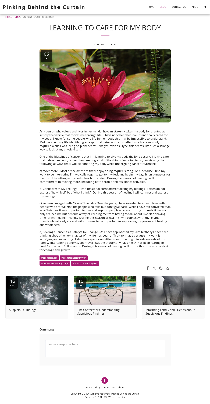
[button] (204, 7)
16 (12, 282)
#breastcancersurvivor (73, 257)
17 (149, 282)
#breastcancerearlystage (55, 263)
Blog (17, 16)
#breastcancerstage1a (85, 263)
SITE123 (102, 397)
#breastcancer (49, 257)
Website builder (116, 397)
